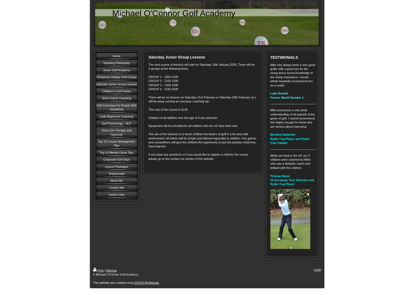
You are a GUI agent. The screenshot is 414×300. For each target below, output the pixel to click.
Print (98, 270)
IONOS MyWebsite (146, 282)
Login (317, 269)
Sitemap (111, 270)
